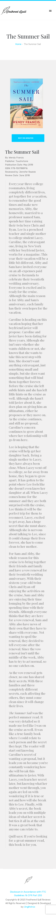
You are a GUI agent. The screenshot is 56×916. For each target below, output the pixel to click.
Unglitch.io (29, 906)
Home (18, 44)
